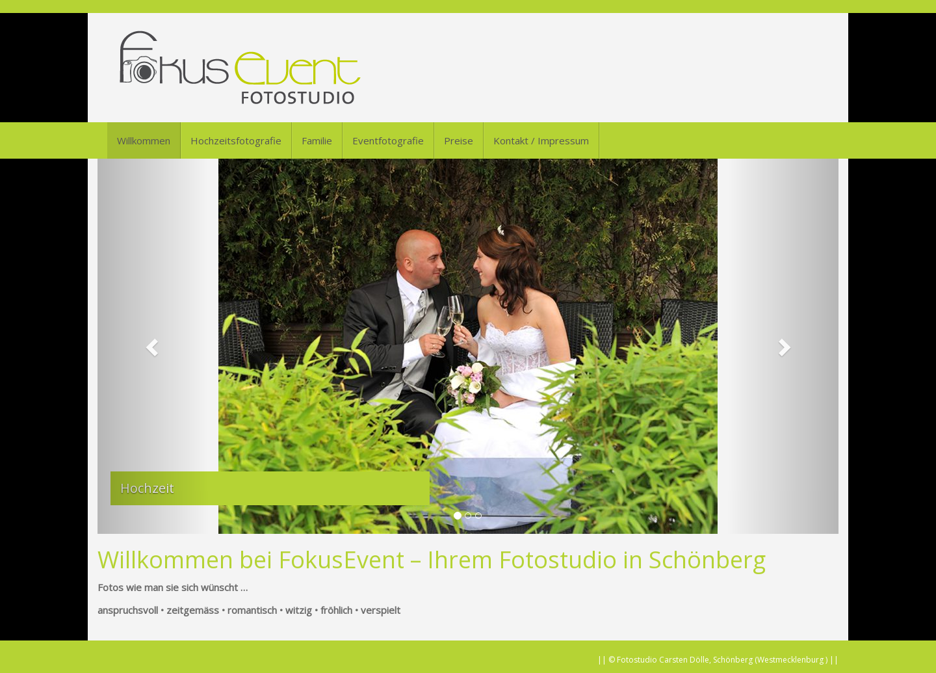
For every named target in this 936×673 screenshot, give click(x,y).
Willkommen (143, 140)
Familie (317, 140)
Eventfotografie (388, 140)
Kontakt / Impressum (541, 140)
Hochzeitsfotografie (235, 140)
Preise (458, 140)
